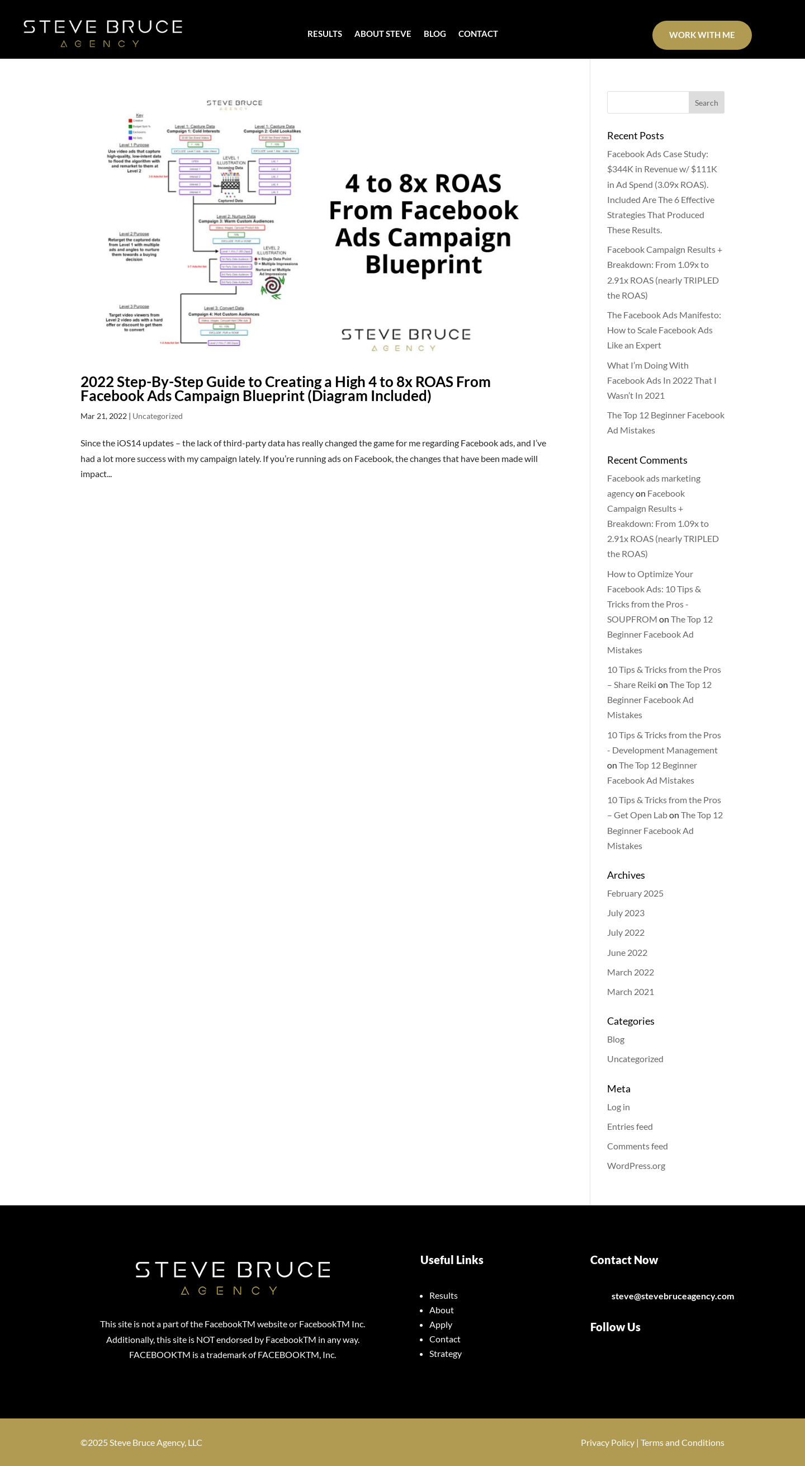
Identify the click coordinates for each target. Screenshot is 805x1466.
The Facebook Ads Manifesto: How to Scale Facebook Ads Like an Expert (664, 329)
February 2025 (635, 893)
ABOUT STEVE (382, 34)
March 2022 (630, 972)
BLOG (435, 34)
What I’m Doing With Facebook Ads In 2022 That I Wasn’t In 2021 (662, 380)
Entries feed (630, 1126)
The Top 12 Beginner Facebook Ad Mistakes (660, 634)
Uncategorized (157, 416)
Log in (618, 1106)
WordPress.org (636, 1165)
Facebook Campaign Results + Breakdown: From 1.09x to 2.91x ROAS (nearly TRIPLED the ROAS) (663, 523)
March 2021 (630, 991)
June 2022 (627, 952)
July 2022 (626, 932)
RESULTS (324, 34)
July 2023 (626, 912)
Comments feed (637, 1145)
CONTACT (478, 34)
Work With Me (702, 35)
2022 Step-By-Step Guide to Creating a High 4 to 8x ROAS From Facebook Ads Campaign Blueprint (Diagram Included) (285, 388)
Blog (615, 1039)
